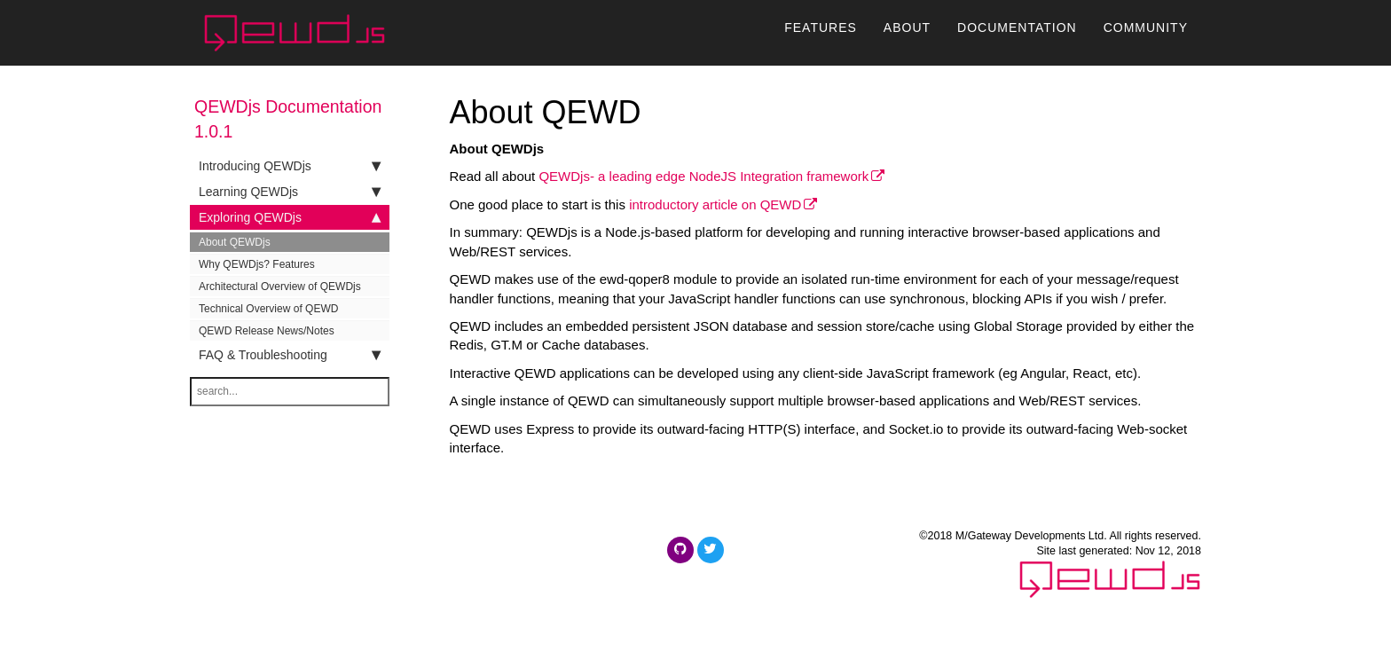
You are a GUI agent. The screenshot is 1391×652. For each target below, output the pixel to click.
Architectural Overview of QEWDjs (280, 286)
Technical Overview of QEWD (268, 308)
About (907, 36)
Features (820, 36)
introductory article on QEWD (715, 204)
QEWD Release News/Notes (266, 331)
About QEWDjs (235, 242)
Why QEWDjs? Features (257, 264)
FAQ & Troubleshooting (290, 355)
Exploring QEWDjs (290, 217)
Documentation (1017, 36)
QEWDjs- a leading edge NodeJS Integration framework (703, 176)
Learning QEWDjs (290, 191)
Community (1146, 36)
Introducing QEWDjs (290, 166)
